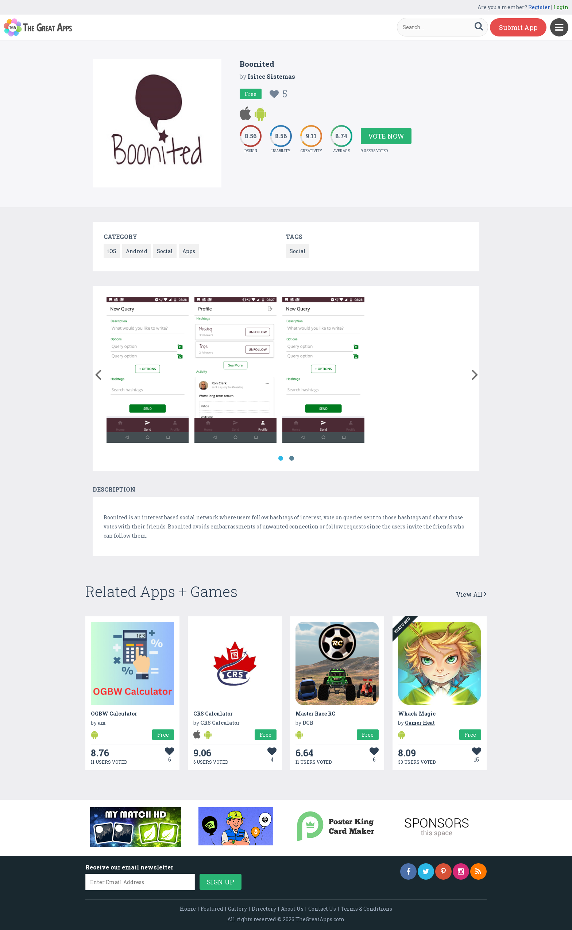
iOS (111, 251)
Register (539, 7)
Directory (264, 908)
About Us (292, 908)
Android (136, 251)
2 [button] (291, 458)
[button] (98, 373)
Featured (212, 908)
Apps (188, 251)
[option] (148, 371)
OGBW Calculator (114, 713)
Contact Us (322, 908)
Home (188, 908)
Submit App (518, 27)
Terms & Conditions (366, 908)
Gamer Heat (420, 722)
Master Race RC (315, 713)
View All (471, 594)
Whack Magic (417, 713)
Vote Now (386, 136)
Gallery (237, 908)
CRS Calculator (213, 713)
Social (165, 251)
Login (560, 7)
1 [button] (280, 458)
